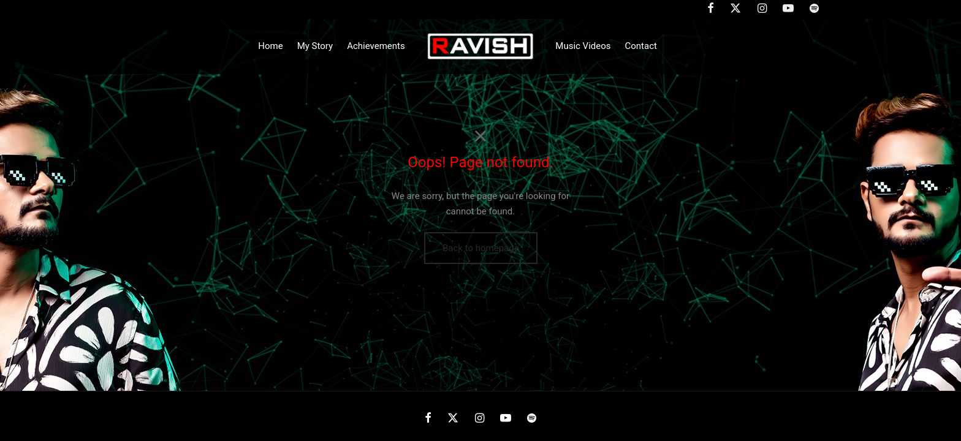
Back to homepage (481, 248)
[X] (453, 418)
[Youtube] (505, 418)
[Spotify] (531, 418)
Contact (641, 45)
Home (270, 45)
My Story (315, 45)
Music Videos (582, 45)
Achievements (376, 45)
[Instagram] (478, 418)
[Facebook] (428, 418)
